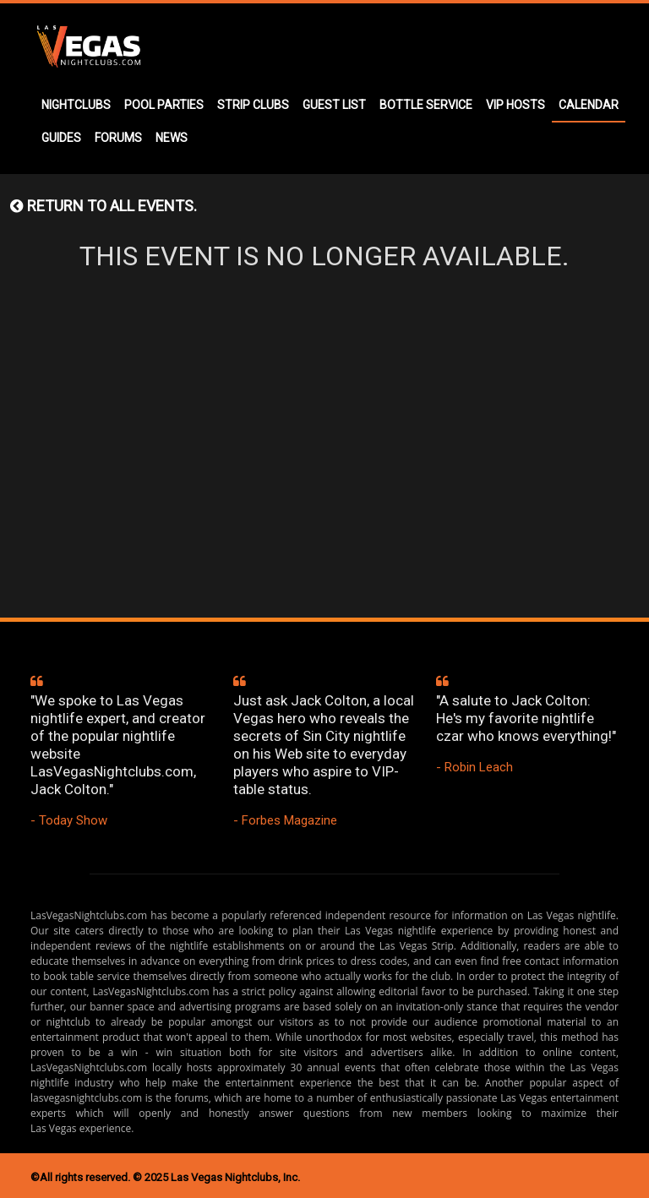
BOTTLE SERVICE (425, 105)
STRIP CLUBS (253, 105)
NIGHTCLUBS (76, 105)
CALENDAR (589, 105)
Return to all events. (103, 206)
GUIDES (61, 137)
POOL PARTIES (164, 105)
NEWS (171, 137)
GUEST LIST (334, 105)
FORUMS (118, 137)
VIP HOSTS (515, 105)
